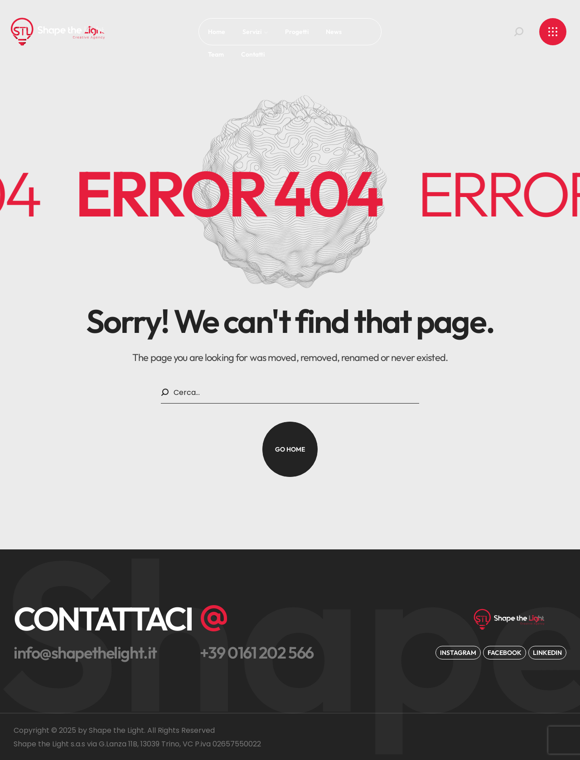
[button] (519, 31)
